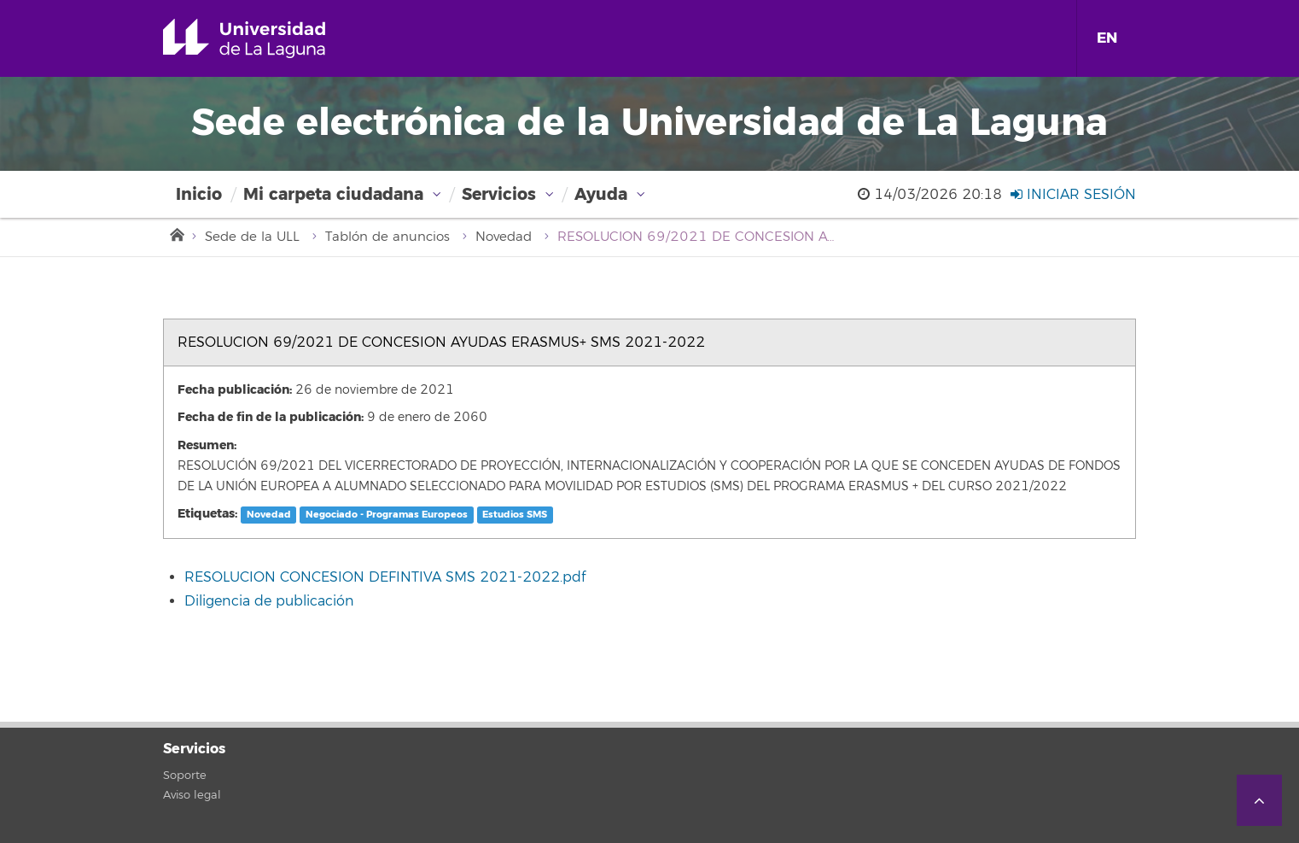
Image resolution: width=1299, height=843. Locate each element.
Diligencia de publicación (269, 601)
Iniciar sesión (1073, 194)
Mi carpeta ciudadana (333, 194)
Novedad (503, 237)
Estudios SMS (514, 514)
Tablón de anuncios (387, 237)
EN (1107, 38)
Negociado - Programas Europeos (387, 514)
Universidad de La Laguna (268, 38)
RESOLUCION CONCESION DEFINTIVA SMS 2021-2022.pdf (384, 577)
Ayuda (600, 194)
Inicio (199, 194)
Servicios (499, 194)
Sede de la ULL (252, 237)
